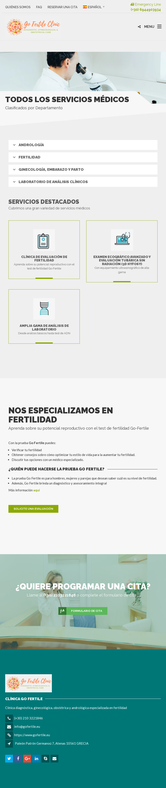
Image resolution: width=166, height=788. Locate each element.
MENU (149, 27)
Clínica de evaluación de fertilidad (44, 259)
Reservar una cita (62, 7)
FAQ (39, 7)
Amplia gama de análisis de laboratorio (44, 327)
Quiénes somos (17, 7)
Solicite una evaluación (33, 508)
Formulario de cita (80, 611)
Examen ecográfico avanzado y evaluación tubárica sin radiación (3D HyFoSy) (122, 260)
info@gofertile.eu (27, 726)
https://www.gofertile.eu (32, 735)
